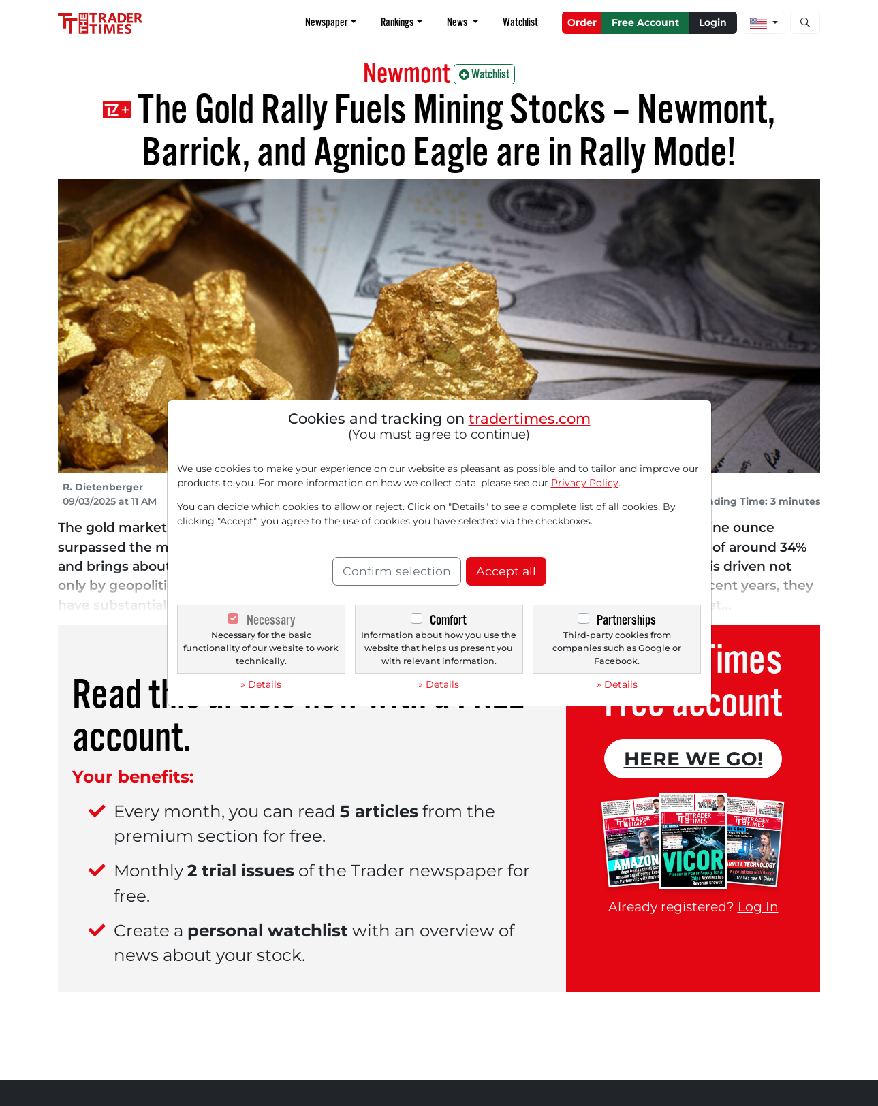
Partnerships (626, 620)
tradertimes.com (530, 418)
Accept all (506, 571)
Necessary (271, 620)
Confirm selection (397, 571)
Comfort (448, 620)
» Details (260, 684)
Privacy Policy (584, 483)
